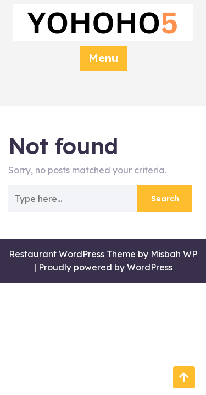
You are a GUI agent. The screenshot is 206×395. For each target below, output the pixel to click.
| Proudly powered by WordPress (103, 267)
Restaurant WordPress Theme (72, 254)
